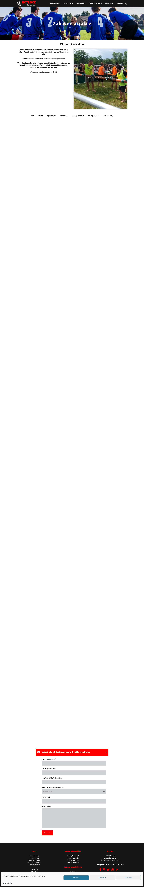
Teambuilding (34, 856)
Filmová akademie (73, 862)
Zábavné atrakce (34, 865)
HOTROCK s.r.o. (110, 856)
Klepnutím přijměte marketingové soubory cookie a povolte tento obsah (100, 79)
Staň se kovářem (73, 860)
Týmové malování (73, 858)
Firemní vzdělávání (34, 862)
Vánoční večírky (34, 860)
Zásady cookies (7, 883)
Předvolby (128, 877)
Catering (34, 871)
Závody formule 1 (73, 856)
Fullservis (34, 869)
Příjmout (76, 877)
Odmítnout (102, 877)
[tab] (72, 752)
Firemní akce (34, 858)
